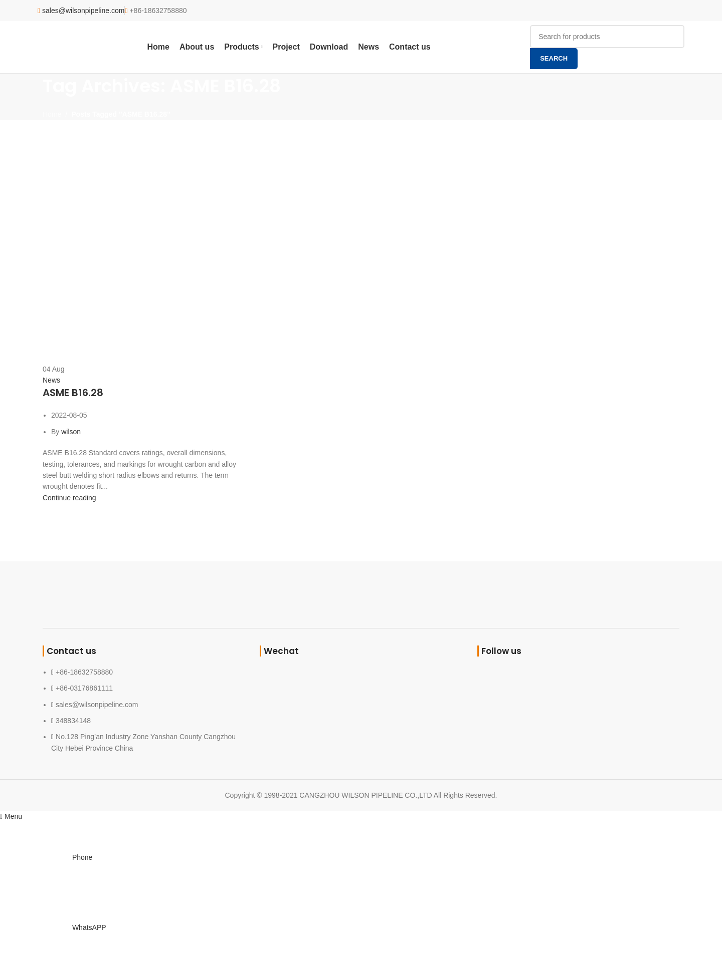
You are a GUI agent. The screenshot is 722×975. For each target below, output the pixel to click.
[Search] (607, 36)
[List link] (143, 702)
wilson (71, 432)
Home (52, 114)
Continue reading (69, 498)
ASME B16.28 (73, 393)
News (51, 380)
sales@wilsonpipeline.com (83, 11)
